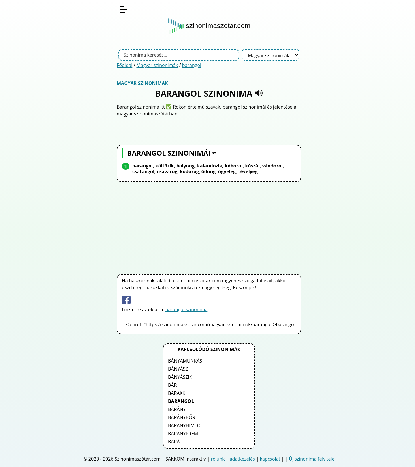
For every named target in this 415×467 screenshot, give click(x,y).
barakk (176, 393)
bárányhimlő (184, 425)
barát (175, 441)
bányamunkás (185, 361)
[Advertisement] (209, 226)
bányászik (180, 377)
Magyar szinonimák (157, 65)
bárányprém (183, 433)
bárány (177, 409)
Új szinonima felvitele (311, 459)
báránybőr (181, 417)
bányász (178, 369)
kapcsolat (270, 459)
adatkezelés (242, 459)
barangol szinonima (186, 309)
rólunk (218, 459)
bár (172, 385)
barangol (191, 65)
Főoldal (124, 65)
